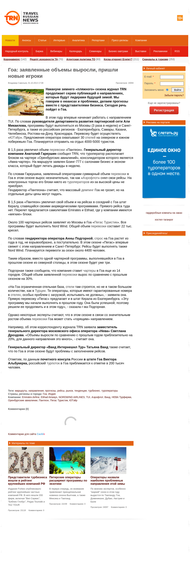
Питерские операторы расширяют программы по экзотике (68, 480)
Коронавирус (12, 59)
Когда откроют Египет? (118, 59)
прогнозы (50, 390)
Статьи (42, 40)
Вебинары (56, 51)
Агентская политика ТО (80, 59)
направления (36, 390)
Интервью (59, 40)
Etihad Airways (49, 397)
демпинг (87, 190)
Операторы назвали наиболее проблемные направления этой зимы (108, 480)
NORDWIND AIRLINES (72, 397)
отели (70, 287)
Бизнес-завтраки (118, 51)
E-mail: (149, 76)
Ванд (107, 397)
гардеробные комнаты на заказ (164, 212)
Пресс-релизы (120, 40)
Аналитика (78, 40)
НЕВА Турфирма (121, 397)
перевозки (57, 150)
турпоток (53, 363)
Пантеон (44, 400)
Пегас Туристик (105, 222)
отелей (90, 137)
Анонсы (26, 40)
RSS (177, 51)
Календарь (75, 51)
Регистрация (164, 110)
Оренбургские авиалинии (22, 400)
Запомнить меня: (154, 89)
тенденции (80, 390)
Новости (10, 40)
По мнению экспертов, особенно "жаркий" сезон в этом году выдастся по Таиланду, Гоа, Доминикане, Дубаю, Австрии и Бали (108, 495)
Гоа (45, 393)
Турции (40, 291)
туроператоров (78, 182)
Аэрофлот (90, 178)
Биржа (39, 51)
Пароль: (149, 83)
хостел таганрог (164, 219)
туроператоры (109, 390)
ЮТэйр (15, 137)
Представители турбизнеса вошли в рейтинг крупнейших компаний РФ (27, 480)
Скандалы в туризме (155, 59)
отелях (16, 295)
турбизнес (94, 390)
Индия (52, 393)
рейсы (61, 390)
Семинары (95, 51)
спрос (98, 238)
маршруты (21, 390)
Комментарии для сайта (26, 434)
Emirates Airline (30, 397)
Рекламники (160, 51)
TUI (88, 397)
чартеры (89, 270)
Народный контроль (16, 51)
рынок (69, 390)
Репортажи (98, 40)
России (77, 359)
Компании (141, 40)
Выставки (140, 51)
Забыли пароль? (174, 95)
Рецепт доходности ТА (44, 59)
